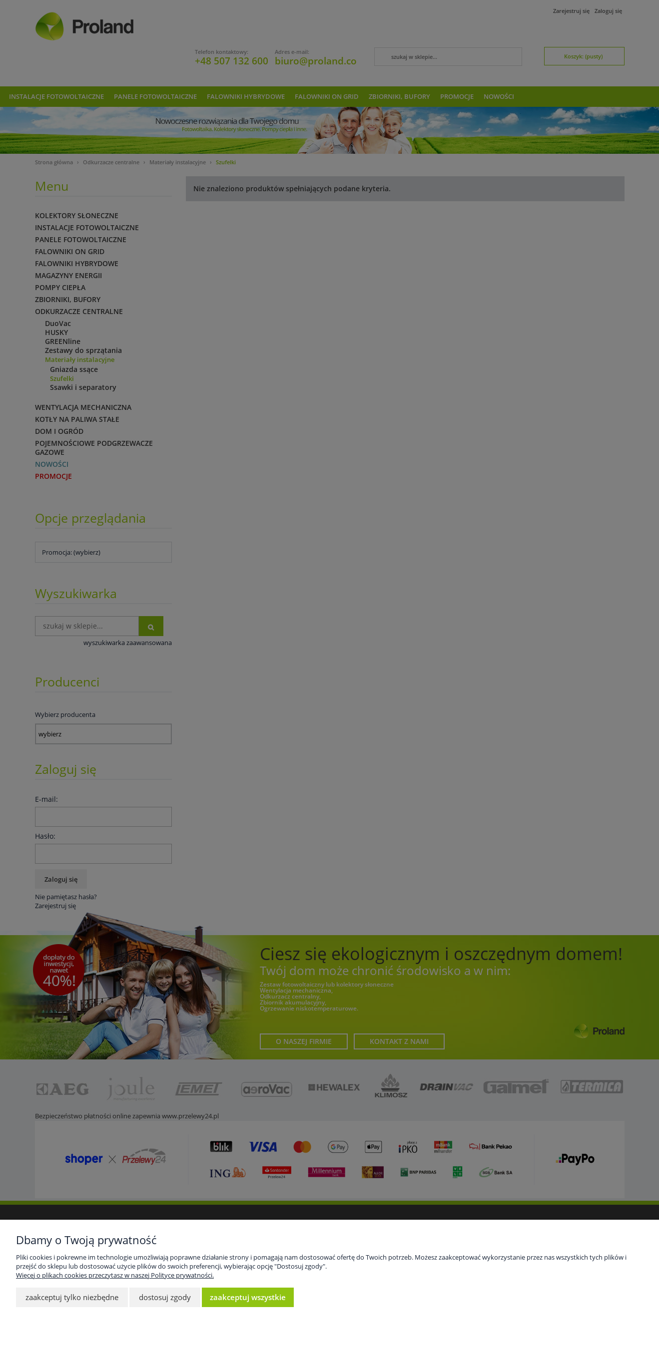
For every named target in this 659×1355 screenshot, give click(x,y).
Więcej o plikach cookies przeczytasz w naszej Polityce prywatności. (115, 1275)
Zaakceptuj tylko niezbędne (71, 1297)
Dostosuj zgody (165, 1297)
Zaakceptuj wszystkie (248, 1297)
